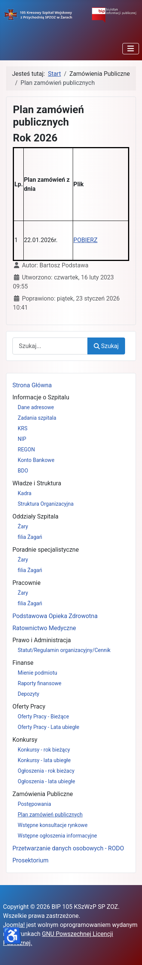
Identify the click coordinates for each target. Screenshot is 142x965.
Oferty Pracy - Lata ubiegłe (48, 727)
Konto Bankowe (36, 460)
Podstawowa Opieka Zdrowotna (55, 616)
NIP (22, 439)
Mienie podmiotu (37, 673)
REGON (26, 449)
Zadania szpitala (37, 418)
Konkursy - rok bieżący (44, 750)
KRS (22, 428)
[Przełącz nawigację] (130, 48)
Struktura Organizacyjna (45, 504)
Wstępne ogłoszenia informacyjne (57, 836)
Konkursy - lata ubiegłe (44, 760)
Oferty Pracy (28, 706)
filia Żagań (30, 537)
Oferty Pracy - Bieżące (43, 716)
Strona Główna (32, 385)
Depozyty (28, 694)
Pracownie (26, 582)
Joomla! (14, 924)
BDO (23, 471)
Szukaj (106, 346)
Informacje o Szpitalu (40, 397)
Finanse (23, 662)
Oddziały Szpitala (35, 516)
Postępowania (34, 804)
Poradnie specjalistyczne (45, 549)
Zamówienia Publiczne (42, 794)
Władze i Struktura (36, 483)
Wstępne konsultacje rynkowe (52, 825)
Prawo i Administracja (41, 640)
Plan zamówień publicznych (50, 815)
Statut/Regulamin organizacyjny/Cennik (64, 650)
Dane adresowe (36, 407)
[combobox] (50, 346)
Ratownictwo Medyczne (44, 628)
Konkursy (24, 739)
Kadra (24, 493)
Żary (23, 526)
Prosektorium (30, 860)
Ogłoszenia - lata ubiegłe (46, 781)
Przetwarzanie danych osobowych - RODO (68, 848)
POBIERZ (85, 240)
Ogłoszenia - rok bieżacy (46, 771)
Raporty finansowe (39, 683)
